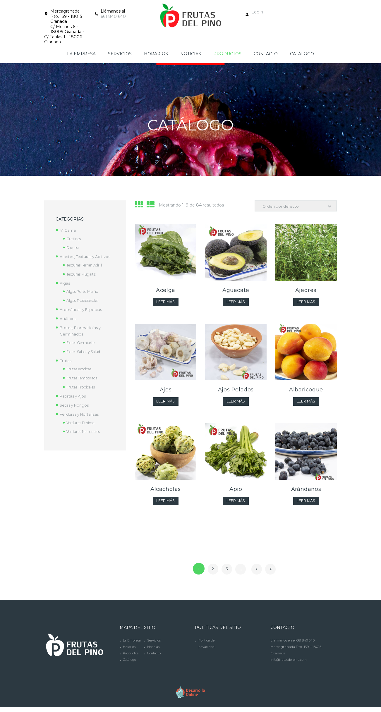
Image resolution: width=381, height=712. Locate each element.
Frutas (66, 360)
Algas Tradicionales (85, 300)
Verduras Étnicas (82, 422)
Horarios (130, 657)
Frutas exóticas (81, 369)
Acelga (165, 291)
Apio (235, 492)
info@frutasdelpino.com (290, 663)
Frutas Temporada (83, 378)
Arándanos (306, 492)
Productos (131, 663)
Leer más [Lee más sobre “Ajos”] (165, 404)
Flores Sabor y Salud (86, 351)
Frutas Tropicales (82, 387)
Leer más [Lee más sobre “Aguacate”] (235, 303)
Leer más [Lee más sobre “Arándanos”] (306, 504)
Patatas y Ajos (74, 396)
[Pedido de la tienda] (293, 206)
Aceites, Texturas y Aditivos (87, 256)
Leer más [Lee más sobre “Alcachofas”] (165, 504)
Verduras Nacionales (86, 431)
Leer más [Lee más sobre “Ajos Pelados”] (235, 404)
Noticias (153, 657)
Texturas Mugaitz (82, 274)
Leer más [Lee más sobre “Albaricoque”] (306, 404)
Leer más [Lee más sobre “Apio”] (235, 504)
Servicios (154, 650)
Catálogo (130, 670)
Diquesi (73, 247)
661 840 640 (113, 16)
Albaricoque (306, 391)
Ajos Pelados (236, 391)
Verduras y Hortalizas (81, 414)
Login (257, 12)
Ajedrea (306, 291)
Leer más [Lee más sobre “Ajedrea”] (306, 303)
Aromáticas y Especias (82, 309)
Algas (65, 283)
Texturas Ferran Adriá (86, 265)
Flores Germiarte (82, 342)
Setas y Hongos (76, 405)
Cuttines (74, 238)
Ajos (165, 391)
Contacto (155, 663)
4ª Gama (68, 230)
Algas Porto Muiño (84, 291)
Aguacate (235, 291)
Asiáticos (69, 318)
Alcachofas (165, 492)
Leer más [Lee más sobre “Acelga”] (165, 303)
